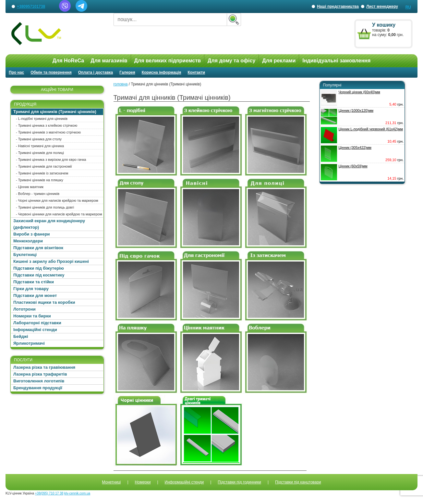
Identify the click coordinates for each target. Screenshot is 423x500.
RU (408, 7)
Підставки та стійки (33, 281)
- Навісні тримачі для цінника (40, 146)
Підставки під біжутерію (38, 268)
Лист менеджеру (382, 6)
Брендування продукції (37, 387)
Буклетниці (25, 254)
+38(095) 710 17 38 (49, 493)
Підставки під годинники (239, 482)
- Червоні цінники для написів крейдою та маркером (59, 214)
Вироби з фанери (31, 234)
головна (121, 84)
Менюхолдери (28, 240)
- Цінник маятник (29, 187)
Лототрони (24, 309)
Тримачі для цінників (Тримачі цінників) (54, 111)
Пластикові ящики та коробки (44, 302)
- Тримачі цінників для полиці (40, 153)
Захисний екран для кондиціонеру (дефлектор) (49, 224)
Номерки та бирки (32, 316)
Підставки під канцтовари (298, 482)
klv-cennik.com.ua (77, 493)
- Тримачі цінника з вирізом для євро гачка (51, 159)
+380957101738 (31, 6)
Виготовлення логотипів (38, 380)
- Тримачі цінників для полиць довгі (45, 207)
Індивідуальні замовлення (336, 60)
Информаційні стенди (184, 482)
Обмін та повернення (51, 72)
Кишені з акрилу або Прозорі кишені (51, 261)
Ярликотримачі (29, 343)
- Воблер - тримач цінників (37, 194)
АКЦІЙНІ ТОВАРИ (57, 89)
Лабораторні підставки (37, 322)
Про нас (16, 72)
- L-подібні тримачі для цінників (41, 119)
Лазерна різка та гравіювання (44, 367)
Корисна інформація (161, 72)
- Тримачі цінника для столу (39, 139)
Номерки (143, 482)
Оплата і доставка (95, 72)
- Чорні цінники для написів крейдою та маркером (57, 200)
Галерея (127, 72)
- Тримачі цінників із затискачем (42, 173)
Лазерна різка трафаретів (40, 374)
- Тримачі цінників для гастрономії (44, 166)
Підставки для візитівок (38, 247)
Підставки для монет (35, 295)
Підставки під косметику (38, 275)
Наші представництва (338, 8)
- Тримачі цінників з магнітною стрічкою (48, 132)
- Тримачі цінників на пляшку (39, 180)
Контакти (196, 72)
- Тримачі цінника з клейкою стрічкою (46, 125)
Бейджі (20, 336)
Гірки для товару (31, 288)
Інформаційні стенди (35, 329)
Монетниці (111, 482)
